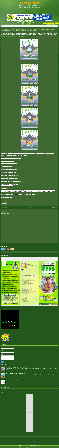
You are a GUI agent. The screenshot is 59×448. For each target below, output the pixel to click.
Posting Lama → (55, 207)
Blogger (38, 445)
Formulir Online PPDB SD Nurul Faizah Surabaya (15, 373)
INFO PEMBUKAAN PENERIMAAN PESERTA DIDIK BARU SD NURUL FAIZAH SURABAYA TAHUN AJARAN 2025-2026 (27, 258)
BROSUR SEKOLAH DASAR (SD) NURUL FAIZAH (15, 379)
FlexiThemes (23, 447)
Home (3, 29)
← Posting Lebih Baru (4, 207)
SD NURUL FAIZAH (29, 2)
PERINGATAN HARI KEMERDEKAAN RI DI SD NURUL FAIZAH (17, 367)
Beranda (30, 207)
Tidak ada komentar (20, 36)
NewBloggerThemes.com (37, 447)
